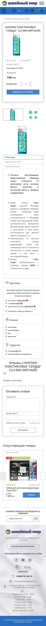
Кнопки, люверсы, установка (17, 18)
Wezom (29, 622)
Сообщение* (11, 397)
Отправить (23, 430)
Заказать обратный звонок (23, 546)
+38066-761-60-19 (24, 576)
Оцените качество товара (16, 423)
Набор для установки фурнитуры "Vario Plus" (22, 489)
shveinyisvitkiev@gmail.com (25, 581)
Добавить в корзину (23, 92)
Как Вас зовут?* (12, 413)
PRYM (21, 68)
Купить (31, 495)
